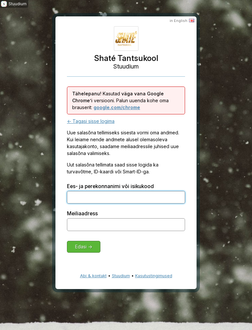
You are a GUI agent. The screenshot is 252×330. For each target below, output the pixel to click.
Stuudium (121, 275)
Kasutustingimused (153, 275)
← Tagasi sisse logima (91, 121)
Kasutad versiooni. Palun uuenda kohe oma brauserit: (120, 100)
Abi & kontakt (93, 275)
